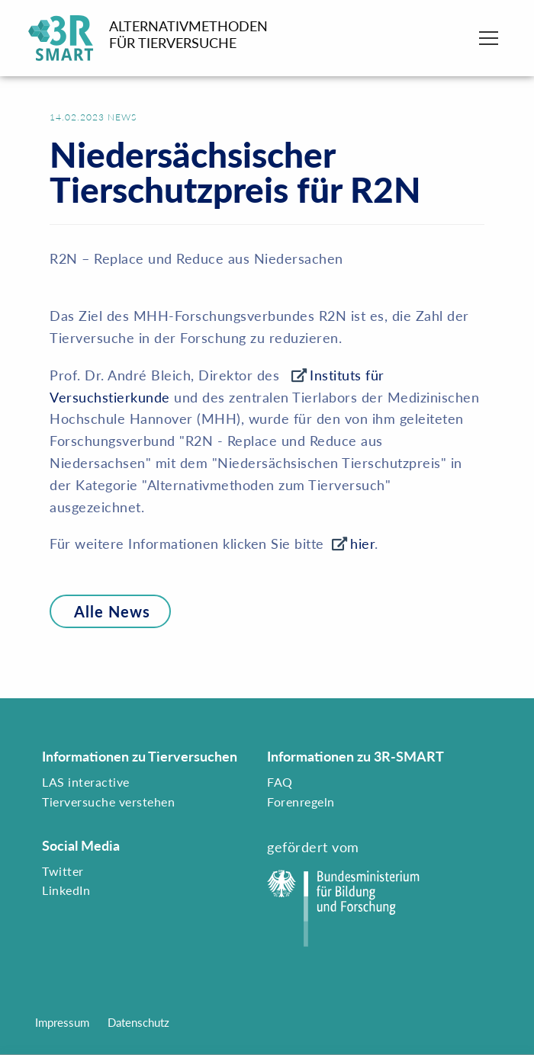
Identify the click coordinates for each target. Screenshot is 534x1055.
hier (362, 543)
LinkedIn (66, 890)
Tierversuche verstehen (108, 801)
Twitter (63, 871)
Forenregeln (301, 801)
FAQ (280, 781)
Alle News (100, 611)
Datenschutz (138, 1022)
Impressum (62, 1022)
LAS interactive (86, 781)
